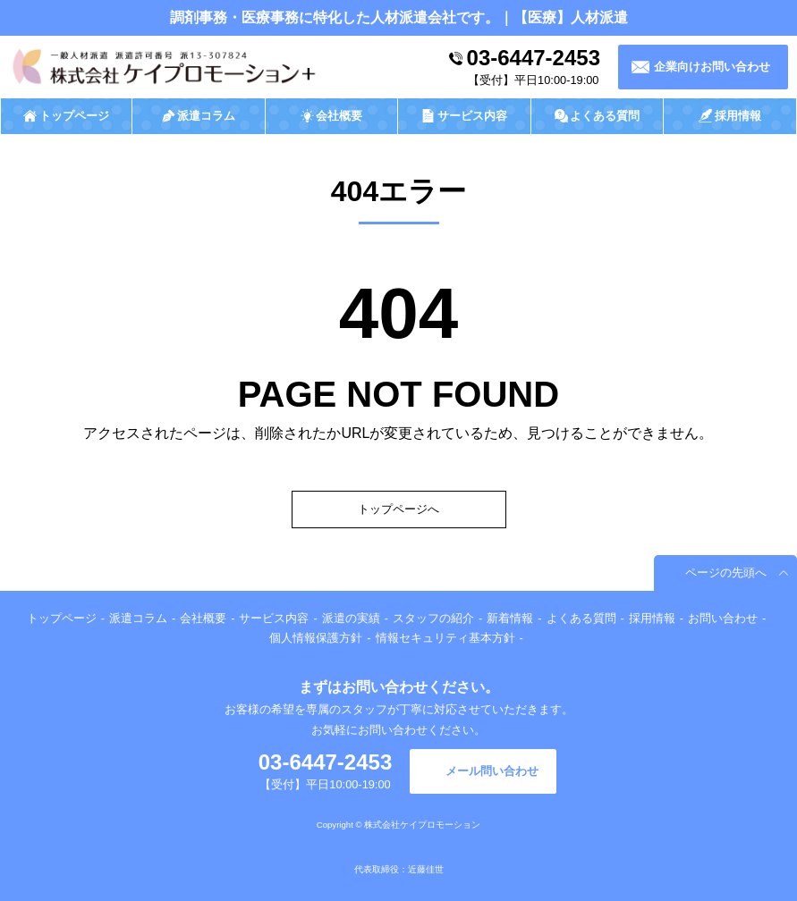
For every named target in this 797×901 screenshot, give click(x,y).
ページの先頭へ (726, 572)
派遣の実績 (351, 618)
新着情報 (510, 618)
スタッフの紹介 (433, 618)
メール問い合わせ (491, 771)
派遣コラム (138, 618)
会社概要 (203, 618)
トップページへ (398, 509)
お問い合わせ (723, 618)
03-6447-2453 (533, 58)
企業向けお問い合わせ (712, 66)
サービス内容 (274, 618)
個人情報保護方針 (315, 637)
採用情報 (652, 618)
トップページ (62, 618)
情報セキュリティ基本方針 (445, 637)
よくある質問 (581, 618)
